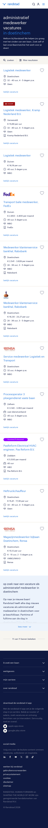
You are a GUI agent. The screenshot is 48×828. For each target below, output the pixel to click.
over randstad (10, 688)
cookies (7, 778)
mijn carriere (9, 679)
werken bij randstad (12, 766)
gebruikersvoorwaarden (14, 770)
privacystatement (11, 774)
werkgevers (8, 671)
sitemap (7, 785)
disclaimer (8, 782)
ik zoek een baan (11, 662)
